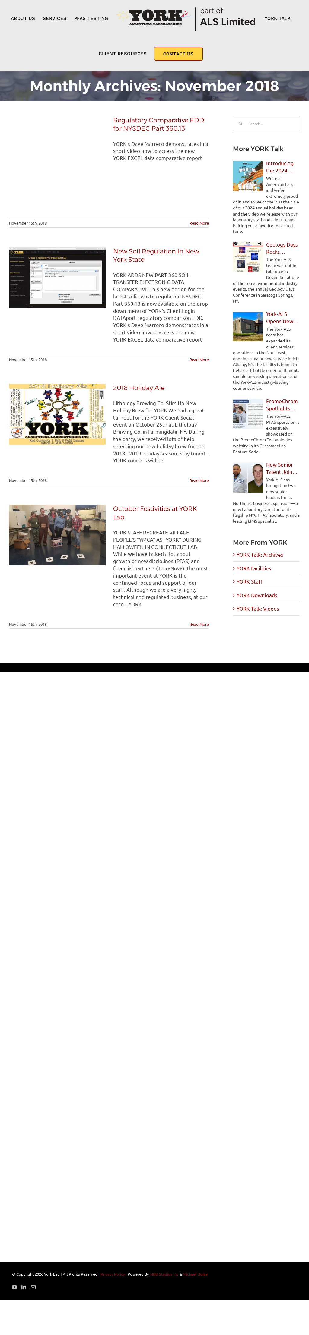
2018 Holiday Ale (138, 388)
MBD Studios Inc (164, 1274)
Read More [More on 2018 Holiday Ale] (199, 480)
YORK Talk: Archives (260, 554)
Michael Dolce (195, 1274)
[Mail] (33, 1287)
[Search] (240, 123)
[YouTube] (14, 1287)
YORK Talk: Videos (258, 608)
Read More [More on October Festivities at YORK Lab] (199, 624)
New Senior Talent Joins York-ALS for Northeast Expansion (280, 468)
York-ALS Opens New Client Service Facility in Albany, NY (282, 317)
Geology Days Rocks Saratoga (282, 248)
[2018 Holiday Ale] (57, 414)
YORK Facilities (254, 568)
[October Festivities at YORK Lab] (57, 535)
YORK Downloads (257, 595)
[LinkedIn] (23, 1287)
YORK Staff (250, 581)
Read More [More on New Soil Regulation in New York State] (199, 359)
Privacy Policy (112, 1274)
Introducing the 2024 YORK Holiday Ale (282, 167)
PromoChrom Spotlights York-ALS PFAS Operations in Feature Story (283, 405)
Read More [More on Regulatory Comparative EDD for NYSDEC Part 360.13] (199, 222)
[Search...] (266, 123)
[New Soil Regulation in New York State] (57, 277)
